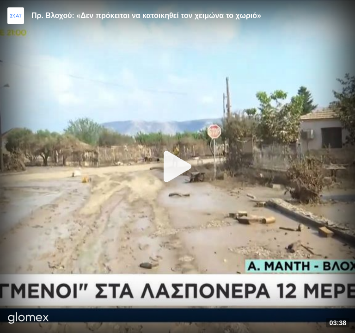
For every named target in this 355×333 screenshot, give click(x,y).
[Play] (177, 166)
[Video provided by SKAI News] (15, 15)
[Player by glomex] (28, 318)
